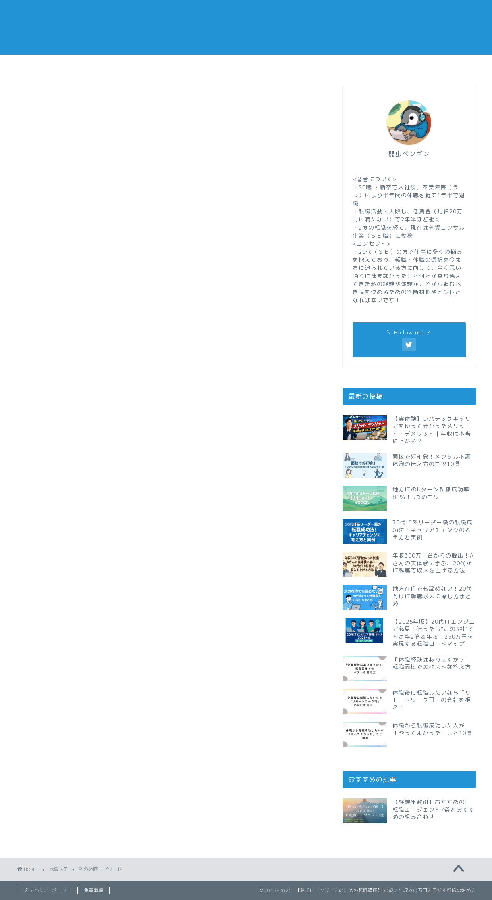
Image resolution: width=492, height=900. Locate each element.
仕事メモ (131, 66)
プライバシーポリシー (47, 890)
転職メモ (54, 66)
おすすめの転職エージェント (361, 68)
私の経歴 (437, 66)
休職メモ (207, 66)
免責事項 (93, 890)
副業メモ (284, 66)
